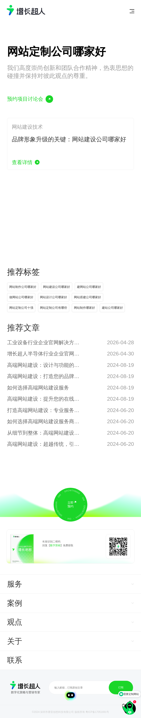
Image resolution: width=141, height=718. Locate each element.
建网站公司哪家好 (89, 287)
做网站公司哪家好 (21, 297)
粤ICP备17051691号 (97, 711)
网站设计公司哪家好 (53, 297)
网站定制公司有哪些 (53, 307)
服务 (14, 584)
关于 (14, 641)
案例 (14, 603)
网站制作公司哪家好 (22, 287)
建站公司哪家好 (112, 307)
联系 (14, 660)
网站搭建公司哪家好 (87, 297)
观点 (14, 622)
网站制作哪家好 (84, 307)
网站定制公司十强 (21, 307)
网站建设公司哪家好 (56, 287)
